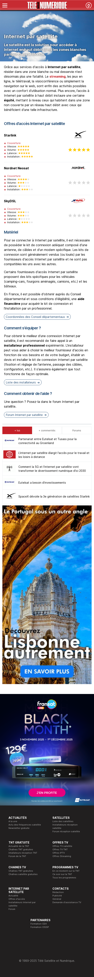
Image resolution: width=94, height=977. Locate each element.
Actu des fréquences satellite (25, 824)
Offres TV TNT (60, 849)
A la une (13, 821)
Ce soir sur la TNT (62, 874)
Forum (12, 909)
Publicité (57, 895)
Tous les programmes (64, 877)
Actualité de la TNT (19, 846)
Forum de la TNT (17, 856)
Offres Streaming (61, 856)
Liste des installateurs (21, 382)
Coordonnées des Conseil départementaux (35, 317)
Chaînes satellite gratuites (23, 874)
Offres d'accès (17, 899)
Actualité (13, 895)
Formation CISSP (39, 927)
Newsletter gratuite (19, 828)
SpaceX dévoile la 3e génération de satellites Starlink (54, 496)
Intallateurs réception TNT (23, 852)
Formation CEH (38, 923)
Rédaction (58, 892)
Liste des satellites (62, 821)
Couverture (14, 143)
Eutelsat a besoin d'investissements (42, 482)
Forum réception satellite (66, 831)
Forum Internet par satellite (24, 415)
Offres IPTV (58, 852)
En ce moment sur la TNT (66, 870)
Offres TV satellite (62, 846)
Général (56, 899)
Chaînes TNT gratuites (21, 849)
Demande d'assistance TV (66, 902)
